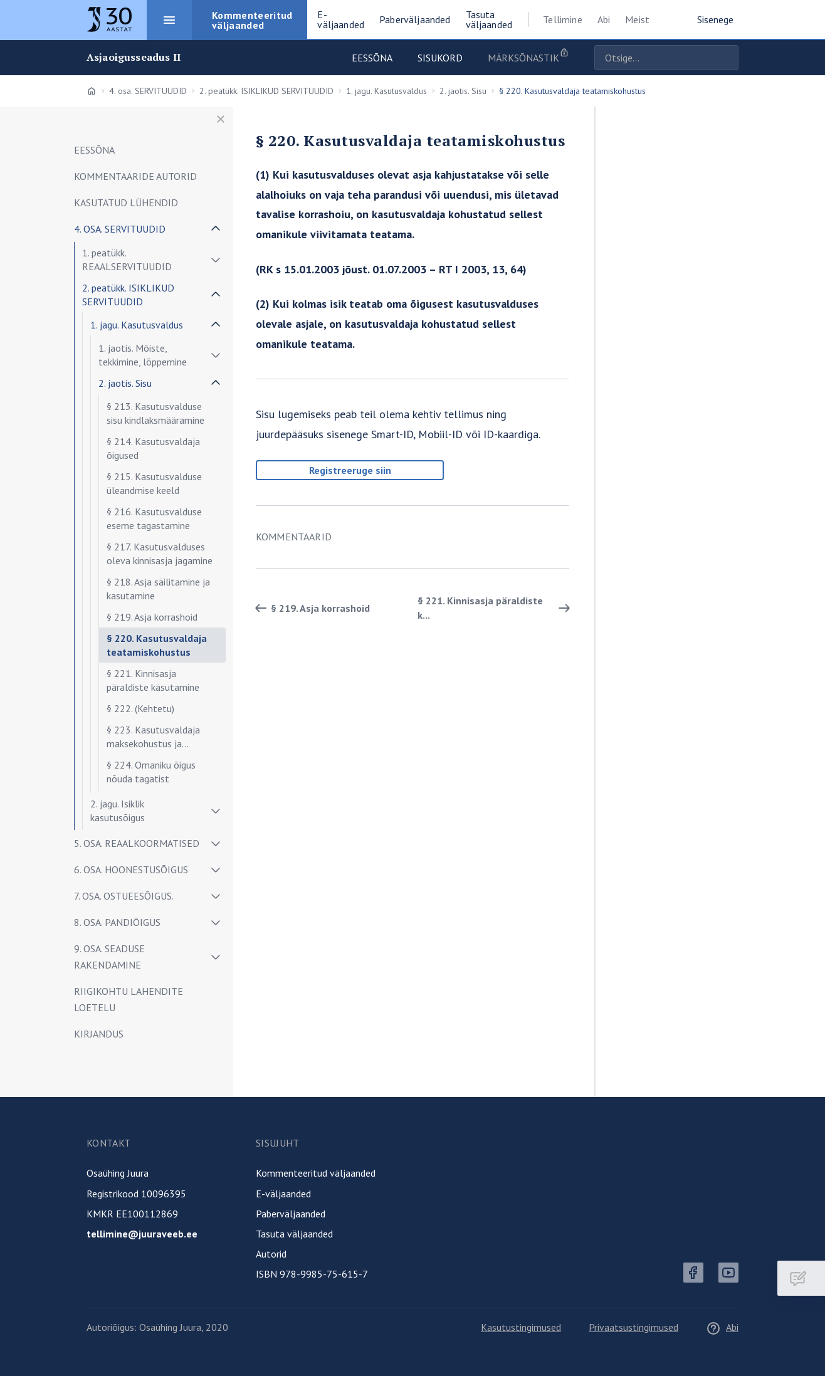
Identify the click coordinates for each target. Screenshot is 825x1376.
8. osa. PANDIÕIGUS (117, 922)
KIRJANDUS (98, 1033)
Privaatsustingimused (633, 1327)
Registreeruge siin (350, 470)
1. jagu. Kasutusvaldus (386, 91)
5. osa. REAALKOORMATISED (136, 843)
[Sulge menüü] (221, 119)
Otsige (725, 57)
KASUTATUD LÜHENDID (126, 202)
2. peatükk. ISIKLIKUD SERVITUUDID (266, 91)
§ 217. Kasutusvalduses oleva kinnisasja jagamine (160, 553)
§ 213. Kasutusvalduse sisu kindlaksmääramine (155, 413)
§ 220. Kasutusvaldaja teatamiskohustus (157, 645)
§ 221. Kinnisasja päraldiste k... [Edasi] (496, 607)
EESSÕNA (94, 150)
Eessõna (372, 57)
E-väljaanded (283, 1193)
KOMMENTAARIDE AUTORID (135, 176)
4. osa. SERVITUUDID (148, 91)
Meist (637, 19)
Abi (603, 19)
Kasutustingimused (521, 1327)
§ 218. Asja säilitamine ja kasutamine (158, 588)
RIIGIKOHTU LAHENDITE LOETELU (128, 999)
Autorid (271, 1253)
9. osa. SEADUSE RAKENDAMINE (109, 956)
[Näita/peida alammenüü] (215, 228)
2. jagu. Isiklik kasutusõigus (117, 810)
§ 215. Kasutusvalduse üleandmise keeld (154, 483)
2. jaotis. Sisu (462, 91)
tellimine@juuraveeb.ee (142, 1233)
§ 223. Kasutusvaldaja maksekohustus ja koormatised (153, 738)
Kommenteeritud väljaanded (316, 1173)
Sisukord (440, 57)
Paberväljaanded (290, 1213)
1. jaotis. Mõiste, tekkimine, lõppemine (142, 355)
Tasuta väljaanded (294, 1233)
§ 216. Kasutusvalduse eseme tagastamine (154, 518)
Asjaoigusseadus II (134, 57)
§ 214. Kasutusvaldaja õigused (153, 448)
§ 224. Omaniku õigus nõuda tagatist (151, 772)
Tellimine (562, 19)
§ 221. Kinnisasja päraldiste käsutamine (153, 680)
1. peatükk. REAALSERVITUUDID (127, 259)
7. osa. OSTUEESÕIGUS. (124, 896)
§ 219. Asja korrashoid (152, 617)
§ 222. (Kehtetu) (140, 708)
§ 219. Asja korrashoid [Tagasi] (310, 608)
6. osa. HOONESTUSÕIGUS (131, 869)
